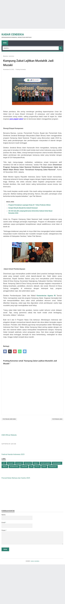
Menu (5, 43)
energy (36, 463)
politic (37, 466)
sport (44, 466)
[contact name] (17, 518)
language (24, 466)
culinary (10, 463)
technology (52, 466)
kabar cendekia (13, 34)
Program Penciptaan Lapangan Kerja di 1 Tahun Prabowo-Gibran (29, 205)
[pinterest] (15, 351)
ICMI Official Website (9, 435)
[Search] (31, 48)
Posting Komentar (21, 69)
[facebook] (5, 351)
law (31, 466)
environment (57, 463)
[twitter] (10, 351)
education (28, 463)
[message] (32, 537)
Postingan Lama (57, 419)
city (4, 463)
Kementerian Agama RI (47, 295)
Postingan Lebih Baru (9, 419)
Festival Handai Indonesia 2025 (13, 454)
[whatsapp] (20, 351)
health (5, 466)
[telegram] (24, 351)
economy (19, 463)
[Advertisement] (32, 14)
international (14, 466)
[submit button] (5, 549)
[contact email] (17, 526)
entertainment (45, 463)
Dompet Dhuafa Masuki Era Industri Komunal (23, 208)
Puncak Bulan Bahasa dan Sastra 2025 (16, 478)
